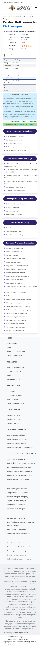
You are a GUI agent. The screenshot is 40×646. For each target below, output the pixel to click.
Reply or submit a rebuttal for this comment (24, 121)
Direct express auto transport (16, 269)
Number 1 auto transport (16, 505)
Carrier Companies (12, 211)
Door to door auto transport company (19, 299)
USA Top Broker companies (15, 191)
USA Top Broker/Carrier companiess (20, 447)
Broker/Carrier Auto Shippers (16, 204)
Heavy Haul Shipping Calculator (17, 150)
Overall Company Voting (14, 235)
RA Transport (12, 17)
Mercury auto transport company (17, 303)
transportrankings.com (25, 642)
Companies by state (14, 395)
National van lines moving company (18, 310)
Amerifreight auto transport (15, 259)
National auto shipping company (17, 276)
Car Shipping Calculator (14, 140)
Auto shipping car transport (15, 317)
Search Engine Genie (20, 633)
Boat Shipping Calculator (14, 143)
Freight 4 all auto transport (15, 331)
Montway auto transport (14, 248)
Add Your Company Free (16, 351)
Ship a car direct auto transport (17, 266)
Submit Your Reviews (14, 356)
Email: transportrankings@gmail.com (13, 2)
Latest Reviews (12, 343)
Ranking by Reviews (14, 415)
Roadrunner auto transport (15, 273)
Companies (11, 391)
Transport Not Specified (14, 215)
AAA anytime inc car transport (18, 529)
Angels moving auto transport (16, 313)
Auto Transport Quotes (15, 367)
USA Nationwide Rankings (16, 435)
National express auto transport (17, 296)
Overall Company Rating (14, 231)
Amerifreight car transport (16, 543)
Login (9, 347)
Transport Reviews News (15, 403)
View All (31, 124)
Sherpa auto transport (14, 252)
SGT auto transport (12, 255)
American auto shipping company (18, 306)
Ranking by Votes (13, 423)
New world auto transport (15, 324)
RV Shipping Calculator (14, 147)
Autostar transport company (16, 320)
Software (10, 375)
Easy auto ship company (14, 283)
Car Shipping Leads (14, 371)
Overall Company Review (14, 228)
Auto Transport (12, 399)
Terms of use (23, 639)
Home (5, 17)
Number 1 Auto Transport (14, 280)
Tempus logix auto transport (16, 327)
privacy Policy (13, 637)
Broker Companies (12, 208)
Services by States (13, 379)
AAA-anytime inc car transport (16, 292)
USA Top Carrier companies (15, 187)
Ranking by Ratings (14, 419)
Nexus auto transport (13, 262)
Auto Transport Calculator (15, 137)
